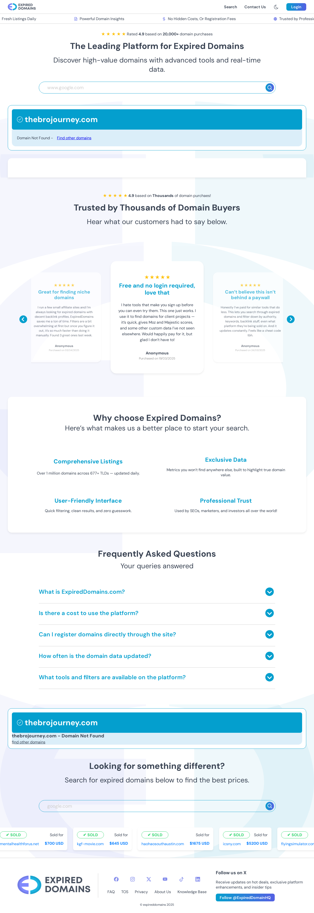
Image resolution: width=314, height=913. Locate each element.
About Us (162, 891)
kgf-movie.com (91, 843)
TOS (124, 891)
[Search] (270, 87)
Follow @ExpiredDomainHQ (245, 897)
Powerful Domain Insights (100, 18)
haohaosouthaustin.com (163, 843)
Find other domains (74, 137)
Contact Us (255, 6)
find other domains (28, 742)
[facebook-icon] (116, 879)
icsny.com (233, 843)
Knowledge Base (192, 891)
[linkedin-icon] (197, 879)
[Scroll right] (291, 319)
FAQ (111, 891)
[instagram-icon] (132, 879)
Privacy (141, 891)
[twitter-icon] (148, 879)
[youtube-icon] (165, 879)
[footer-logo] (53, 885)
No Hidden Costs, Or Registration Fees (199, 18)
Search (230, 6)
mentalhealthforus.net (20, 843)
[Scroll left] (23, 319)
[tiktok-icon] (181, 879)
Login (296, 6)
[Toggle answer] (269, 591)
